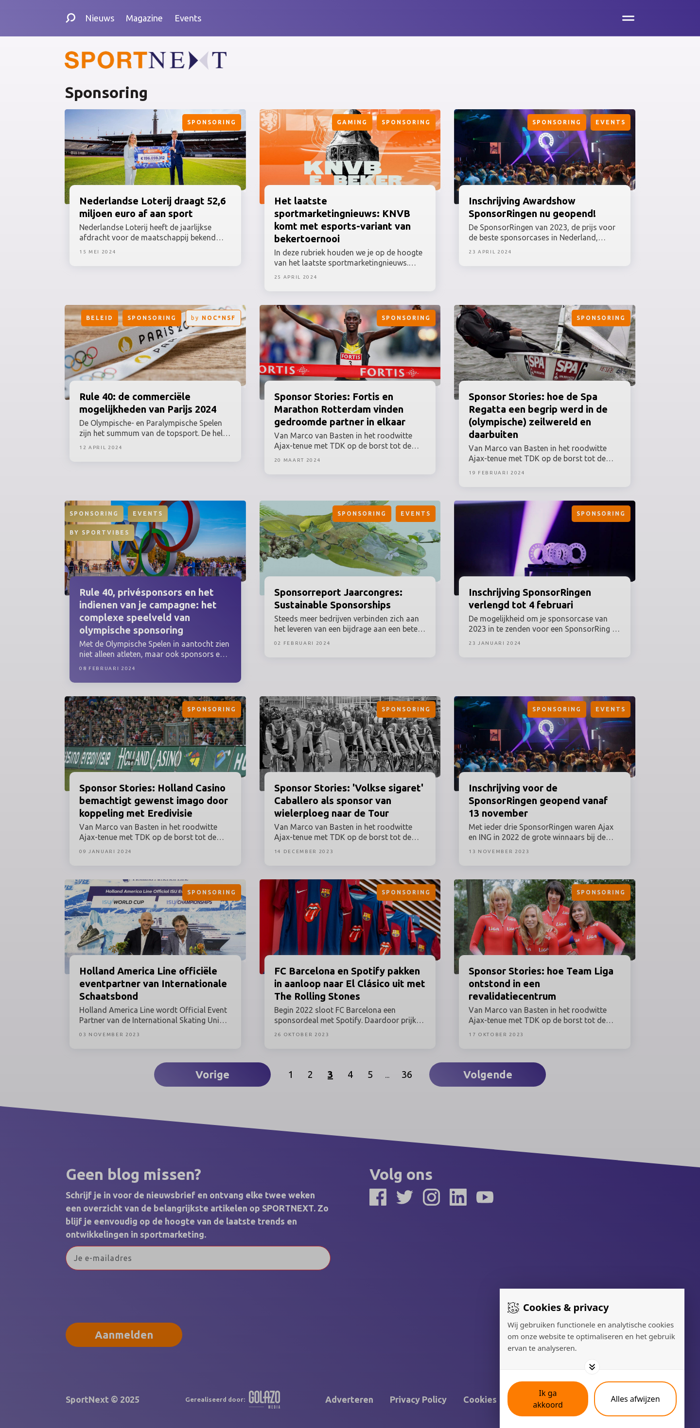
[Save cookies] (548, 1398)
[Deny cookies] (635, 1398)
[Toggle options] (592, 1367)
